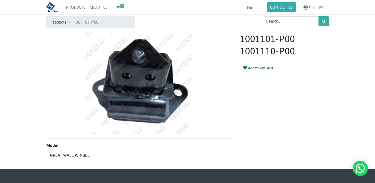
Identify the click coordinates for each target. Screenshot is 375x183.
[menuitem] (76, 7)
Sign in (252, 7)
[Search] (323, 21)
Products (58, 22)
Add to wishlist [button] (258, 67)
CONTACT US (281, 7)
